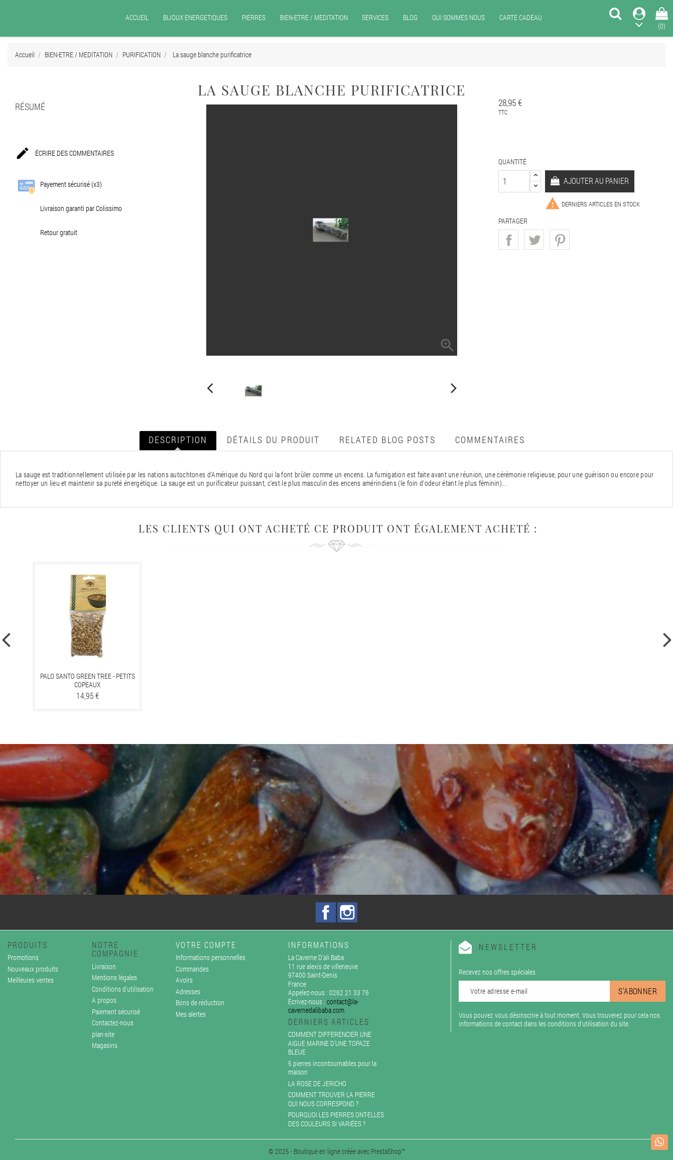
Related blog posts (387, 440)
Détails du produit (273, 440)
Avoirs (184, 980)
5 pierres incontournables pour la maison (332, 1068)
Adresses (188, 991)
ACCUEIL (137, 17)
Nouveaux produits (33, 969)
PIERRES (253, 17)
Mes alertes (191, 1014)
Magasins (104, 1045)
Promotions (23, 957)
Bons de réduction (200, 1002)
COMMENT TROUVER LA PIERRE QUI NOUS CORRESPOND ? (331, 1099)
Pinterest (559, 239)
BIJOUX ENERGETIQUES (195, 17)
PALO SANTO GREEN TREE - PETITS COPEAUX (87, 680)
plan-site (103, 1034)
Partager (508, 239)
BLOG (410, 17)
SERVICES (375, 17)
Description (178, 440)
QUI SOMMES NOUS (458, 17)
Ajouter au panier (595, 180)
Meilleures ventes (31, 980)
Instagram (347, 912)
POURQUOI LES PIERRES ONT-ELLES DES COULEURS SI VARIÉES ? (336, 1119)
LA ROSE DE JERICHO (317, 1083)
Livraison (104, 966)
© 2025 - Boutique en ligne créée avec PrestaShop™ (336, 1151)
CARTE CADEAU (520, 17)
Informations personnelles (210, 957)
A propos (104, 1000)
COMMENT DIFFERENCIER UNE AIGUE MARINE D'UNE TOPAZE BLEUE (329, 1043)
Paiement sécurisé (116, 1011)
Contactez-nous (112, 1022)
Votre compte (206, 944)
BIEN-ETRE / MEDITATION (314, 17)
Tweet (534, 239)
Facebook (326, 912)
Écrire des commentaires (64, 154)
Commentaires (490, 440)
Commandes (192, 969)
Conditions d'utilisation (123, 989)
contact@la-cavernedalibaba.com (323, 1006)
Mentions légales (114, 977)
